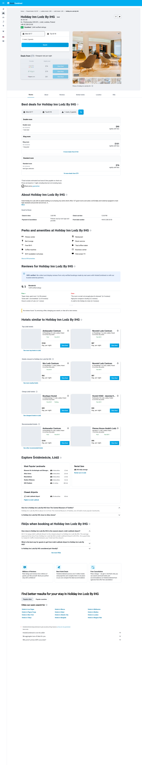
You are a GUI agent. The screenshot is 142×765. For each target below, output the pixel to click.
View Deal (68, 340)
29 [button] (68, 71)
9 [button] (39, 62)
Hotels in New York (31, 690)
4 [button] (48, 57)
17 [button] (44, 66)
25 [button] (49, 71)
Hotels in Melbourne (97, 684)
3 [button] (93, 52)
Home (25, 11)
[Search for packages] (3, 22)
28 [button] (63, 71)
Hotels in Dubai (63, 687)
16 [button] (39, 66)
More (26, 199)
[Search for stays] (3, 13)
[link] (35, 365)
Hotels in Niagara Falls (98, 693)
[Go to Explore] (3, 26)
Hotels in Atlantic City (65, 690)
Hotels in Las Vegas (31, 684)
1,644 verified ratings (42, 27)
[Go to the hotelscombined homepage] (14, 3)
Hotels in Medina (96, 687)
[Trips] (3, 31)
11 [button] (49, 62)
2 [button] (39, 57)
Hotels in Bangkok (64, 693)
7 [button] (78, 57)
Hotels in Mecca (63, 684)
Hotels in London (96, 690)
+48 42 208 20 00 (30, 24)
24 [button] (44, 71)
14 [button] (63, 62)
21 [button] (63, 66)
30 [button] (39, 76)
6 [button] (58, 57)
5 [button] (53, 57)
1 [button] (67, 52)
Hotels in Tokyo (30, 693)
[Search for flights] (3, 9)
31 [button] (44, 76)
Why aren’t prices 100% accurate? (75, 715)
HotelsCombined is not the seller (75, 708)
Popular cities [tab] (31, 674)
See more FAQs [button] (59, 628)
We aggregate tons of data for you (75, 711)
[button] (3, 3)
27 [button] (58, 71)
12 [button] (53, 62)
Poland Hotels (33, 11)
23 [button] (39, 71)
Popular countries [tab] (44, 674)
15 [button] (68, 62)
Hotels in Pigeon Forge (32, 687)
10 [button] (44, 62)
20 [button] (58, 66)
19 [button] (53, 66)
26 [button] (53, 71)
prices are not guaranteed (67, 702)
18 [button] (49, 66)
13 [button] (58, 62)
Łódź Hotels (60, 11)
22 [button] (68, 66)
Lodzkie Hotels (48, 11)
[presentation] (96, 86)
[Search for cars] (3, 17)
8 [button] (67, 57)
